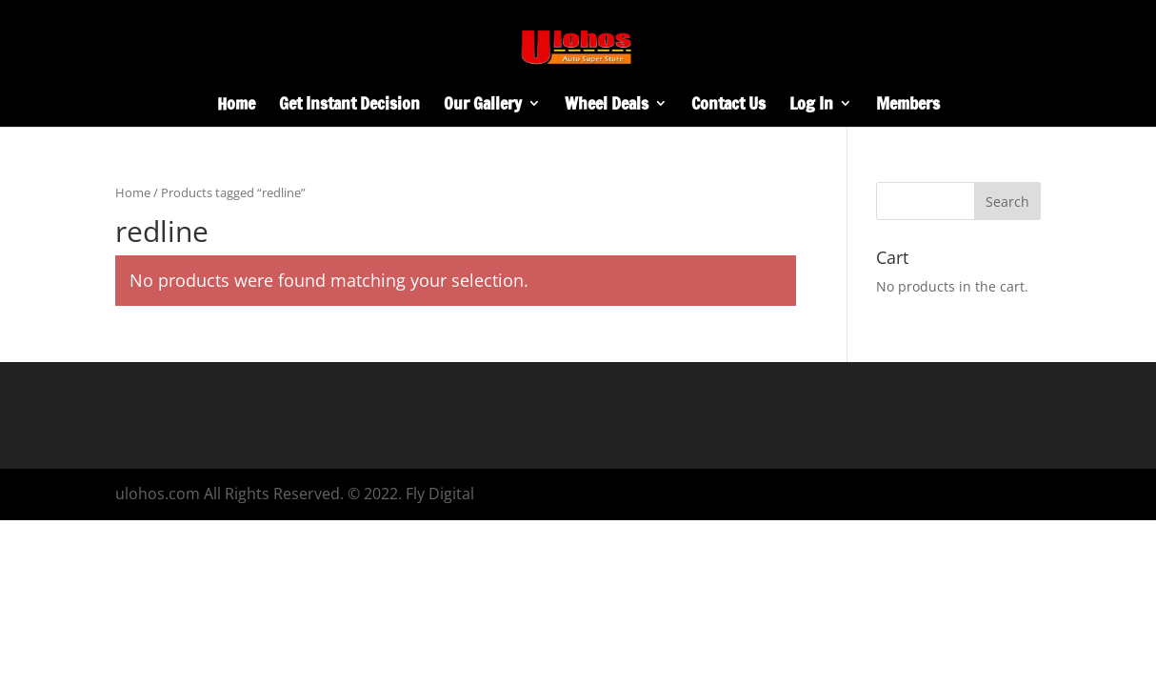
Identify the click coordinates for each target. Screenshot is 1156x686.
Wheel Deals (606, 105)
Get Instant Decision (349, 105)
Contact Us (728, 105)
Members (908, 105)
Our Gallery (483, 105)
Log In (811, 105)
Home (236, 105)
